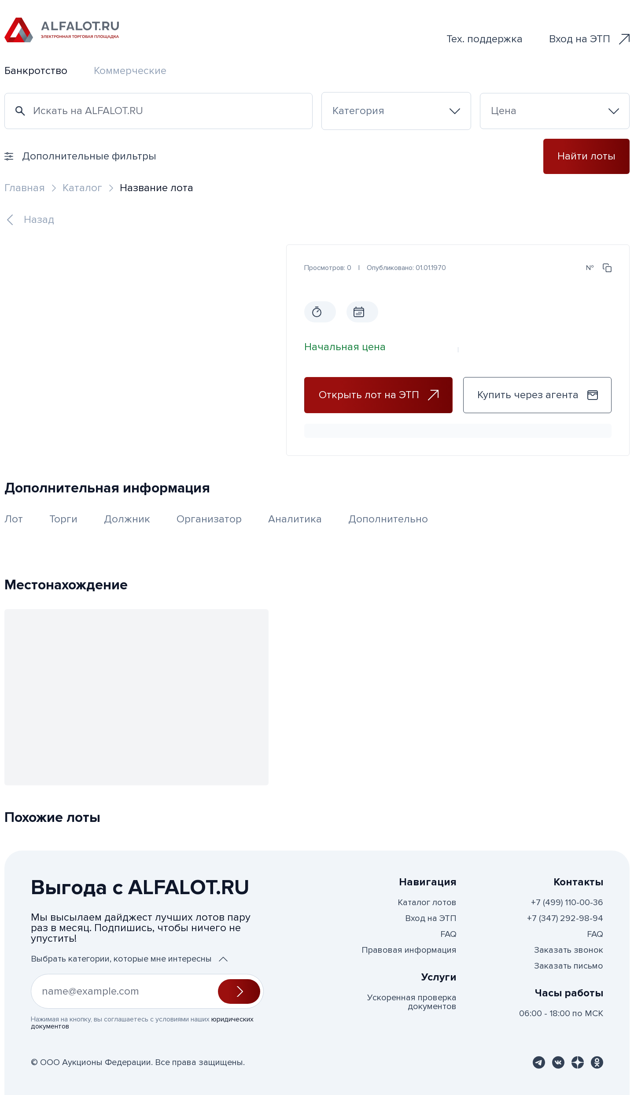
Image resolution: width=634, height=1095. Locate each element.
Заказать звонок (568, 950)
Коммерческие (130, 70)
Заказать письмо (568, 966)
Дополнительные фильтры (80, 156)
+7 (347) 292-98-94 (565, 918)
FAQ (448, 934)
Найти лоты (586, 156)
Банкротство (35, 70)
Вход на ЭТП (589, 39)
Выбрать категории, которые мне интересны (129, 958)
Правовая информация (409, 950)
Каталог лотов (427, 902)
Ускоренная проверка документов (412, 1002)
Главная (24, 187)
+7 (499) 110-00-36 (567, 902)
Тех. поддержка (484, 39)
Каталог (82, 187)
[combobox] (396, 111)
